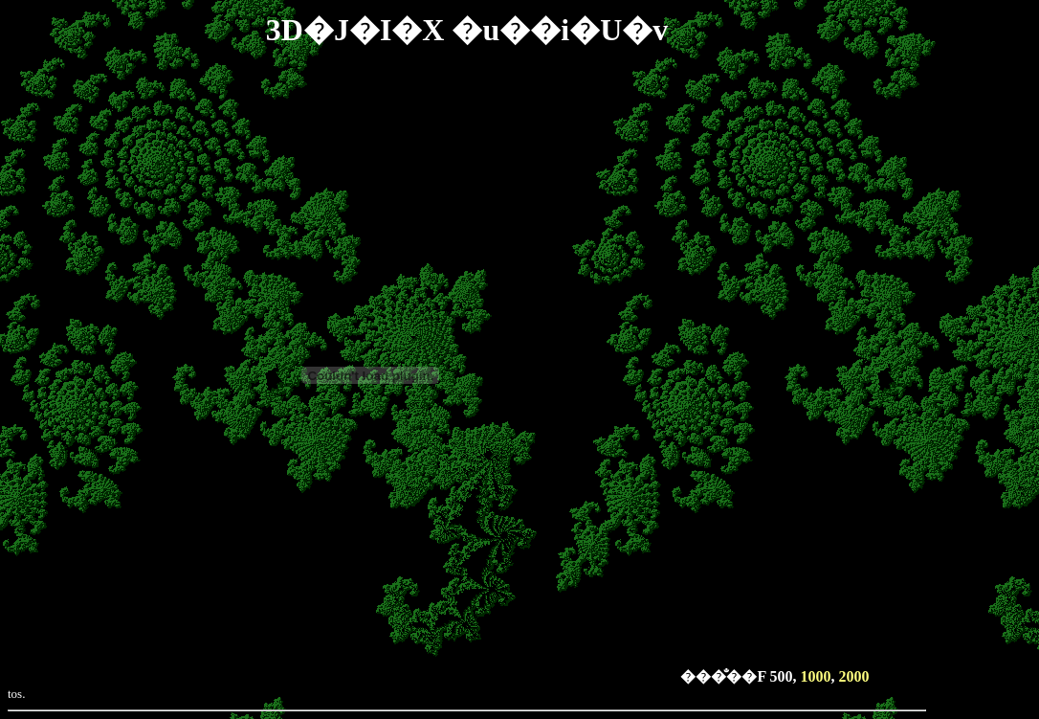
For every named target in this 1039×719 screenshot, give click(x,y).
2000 (854, 676)
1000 (816, 676)
